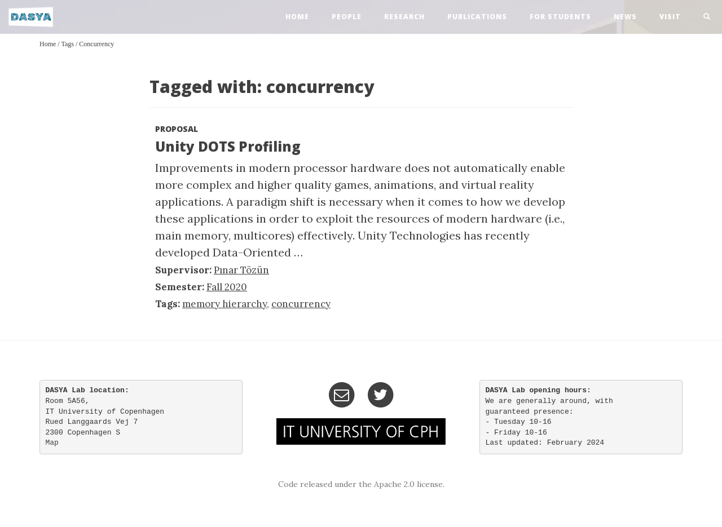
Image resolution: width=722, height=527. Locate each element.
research (404, 16)
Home (47, 44)
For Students (560, 16)
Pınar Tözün (241, 270)
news (625, 16)
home (297, 16)
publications (477, 16)
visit (670, 16)
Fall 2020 (226, 287)
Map (52, 443)
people (347, 16)
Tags (67, 44)
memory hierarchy (224, 304)
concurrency (96, 44)
